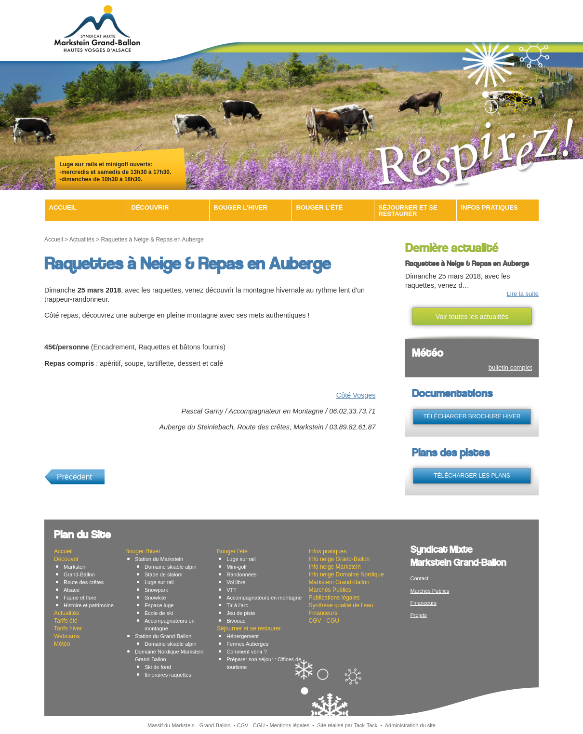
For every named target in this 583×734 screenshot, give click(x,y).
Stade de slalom (164, 574)
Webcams (67, 636)
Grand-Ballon (79, 574)
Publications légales (334, 597)
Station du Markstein (159, 559)
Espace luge (159, 605)
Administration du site (410, 725)
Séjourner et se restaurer (408, 210)
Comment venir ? (246, 651)
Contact (420, 578)
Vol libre (235, 582)
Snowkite (155, 598)
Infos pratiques (489, 207)
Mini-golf (236, 567)
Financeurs (323, 613)
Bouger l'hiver (240, 207)
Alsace (72, 590)
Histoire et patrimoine (89, 605)
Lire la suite (523, 293)
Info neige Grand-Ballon (339, 559)
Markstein (75, 567)
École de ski (159, 613)
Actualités (81, 239)
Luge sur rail (159, 582)
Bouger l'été (319, 207)
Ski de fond (158, 667)
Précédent (74, 477)
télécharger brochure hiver (471, 416)
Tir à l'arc (237, 605)
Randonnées (241, 574)
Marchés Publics (330, 590)
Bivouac (235, 621)
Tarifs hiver (68, 628)
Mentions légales (290, 725)
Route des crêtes (84, 582)
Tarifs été (66, 620)
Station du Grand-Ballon (163, 636)
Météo (62, 644)
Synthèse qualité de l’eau (341, 605)
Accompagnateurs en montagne (264, 598)
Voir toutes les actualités (472, 316)
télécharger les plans (472, 475)
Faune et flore (80, 598)
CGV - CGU (324, 620)
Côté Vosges (356, 395)
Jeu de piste (240, 613)
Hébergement (242, 636)
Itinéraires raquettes (168, 675)
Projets (419, 615)
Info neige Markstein (335, 566)
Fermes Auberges (247, 644)
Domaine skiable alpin (171, 567)
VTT (231, 590)
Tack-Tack (365, 725)
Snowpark (156, 590)
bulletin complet (510, 367)
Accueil (63, 207)
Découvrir (150, 207)
